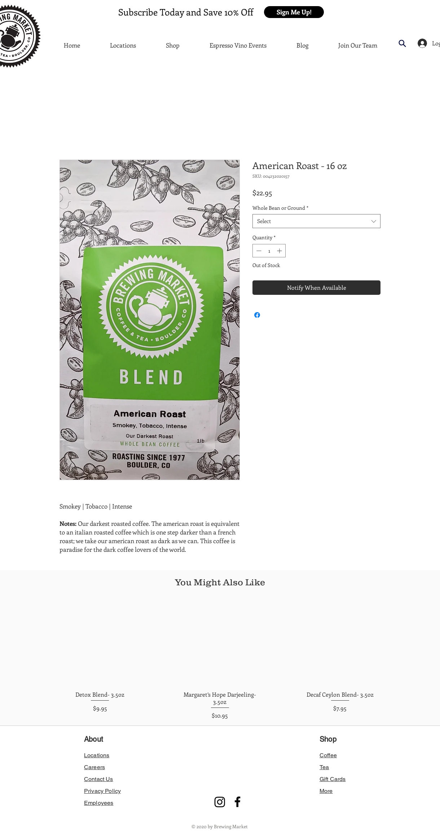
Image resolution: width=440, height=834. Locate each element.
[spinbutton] (269, 250)
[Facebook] (237, 802)
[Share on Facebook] (257, 315)
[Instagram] (220, 802)
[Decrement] (258, 250)
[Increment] (280, 250)
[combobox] (316, 221)
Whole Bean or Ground (280, 207)
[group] (220, 661)
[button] (294, 12)
